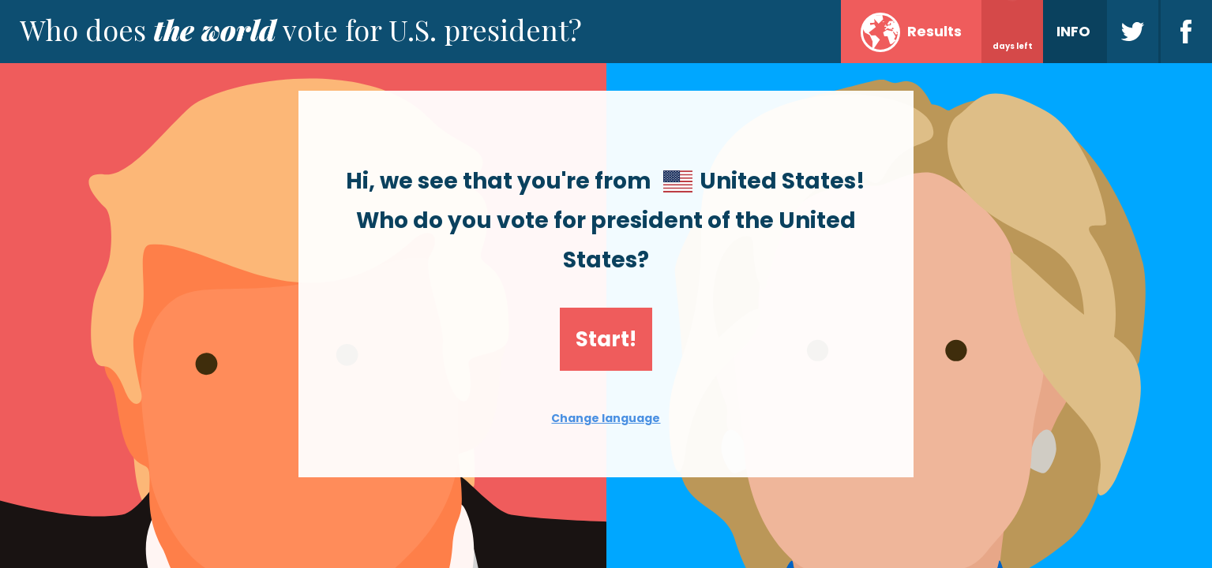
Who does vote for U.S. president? (301, 29)
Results (911, 32)
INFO (1073, 31)
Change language (605, 418)
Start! (606, 339)
